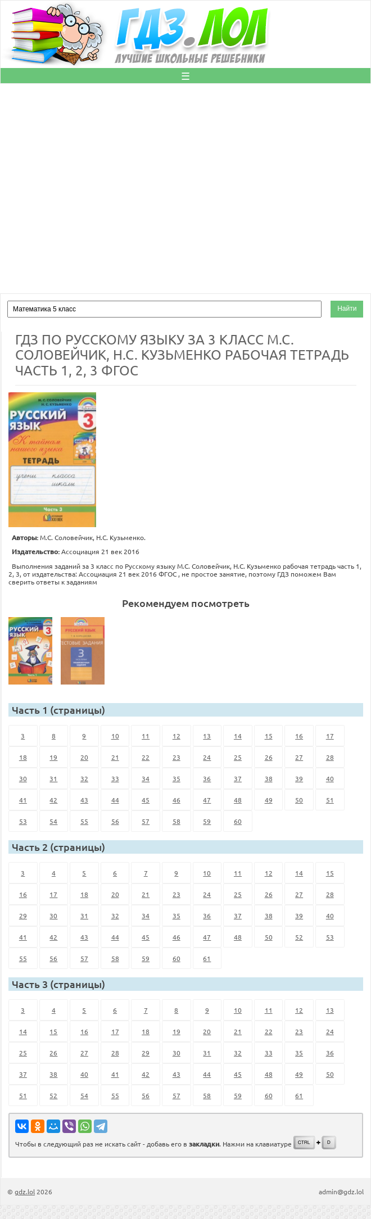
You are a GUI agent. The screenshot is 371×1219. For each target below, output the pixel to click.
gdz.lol (25, 1191)
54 (53, 821)
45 (146, 799)
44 (115, 799)
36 (207, 778)
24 (207, 757)
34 (146, 778)
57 (146, 821)
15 (269, 735)
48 (238, 799)
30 (23, 778)
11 (146, 735)
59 (207, 821)
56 (115, 821)
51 (330, 799)
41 (23, 799)
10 (115, 735)
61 (207, 958)
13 (207, 735)
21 (115, 757)
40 (330, 778)
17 (330, 735)
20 (84, 757)
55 (84, 821)
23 (176, 757)
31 (53, 778)
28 (330, 757)
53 (23, 821)
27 (299, 757)
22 (146, 757)
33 (115, 778)
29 (23, 915)
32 (84, 778)
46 (176, 799)
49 (269, 799)
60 (238, 821)
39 (299, 778)
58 (176, 821)
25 (238, 757)
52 (299, 936)
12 (176, 735)
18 (23, 757)
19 (53, 757)
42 (53, 799)
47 (207, 799)
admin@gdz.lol (341, 1191)
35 (176, 778)
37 (238, 778)
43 (84, 799)
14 (238, 735)
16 (299, 735)
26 (269, 757)
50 (299, 799)
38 (269, 778)
